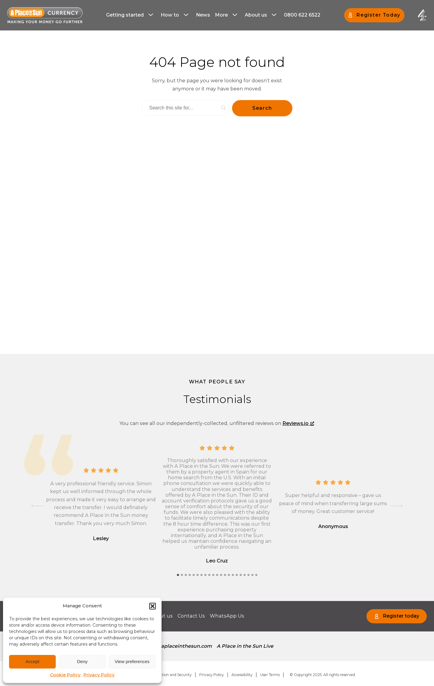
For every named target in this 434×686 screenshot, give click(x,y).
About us (256, 15)
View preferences (132, 661)
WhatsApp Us (226, 616)
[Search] (186, 108)
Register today (401, 616)
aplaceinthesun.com (186, 646)
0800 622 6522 (302, 15)
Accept (32, 661)
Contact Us (191, 616)
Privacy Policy (99, 675)
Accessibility (242, 674)
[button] (152, 606)
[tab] (178, 575)
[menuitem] (131, 15)
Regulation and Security (170, 674)
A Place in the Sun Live (245, 646)
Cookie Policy (65, 675)
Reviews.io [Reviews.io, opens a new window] (298, 423)
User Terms (270, 674)
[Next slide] (397, 506)
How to (170, 15)
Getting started (125, 15)
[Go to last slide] (37, 506)
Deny (82, 661)
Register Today (378, 15)
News (203, 15)
